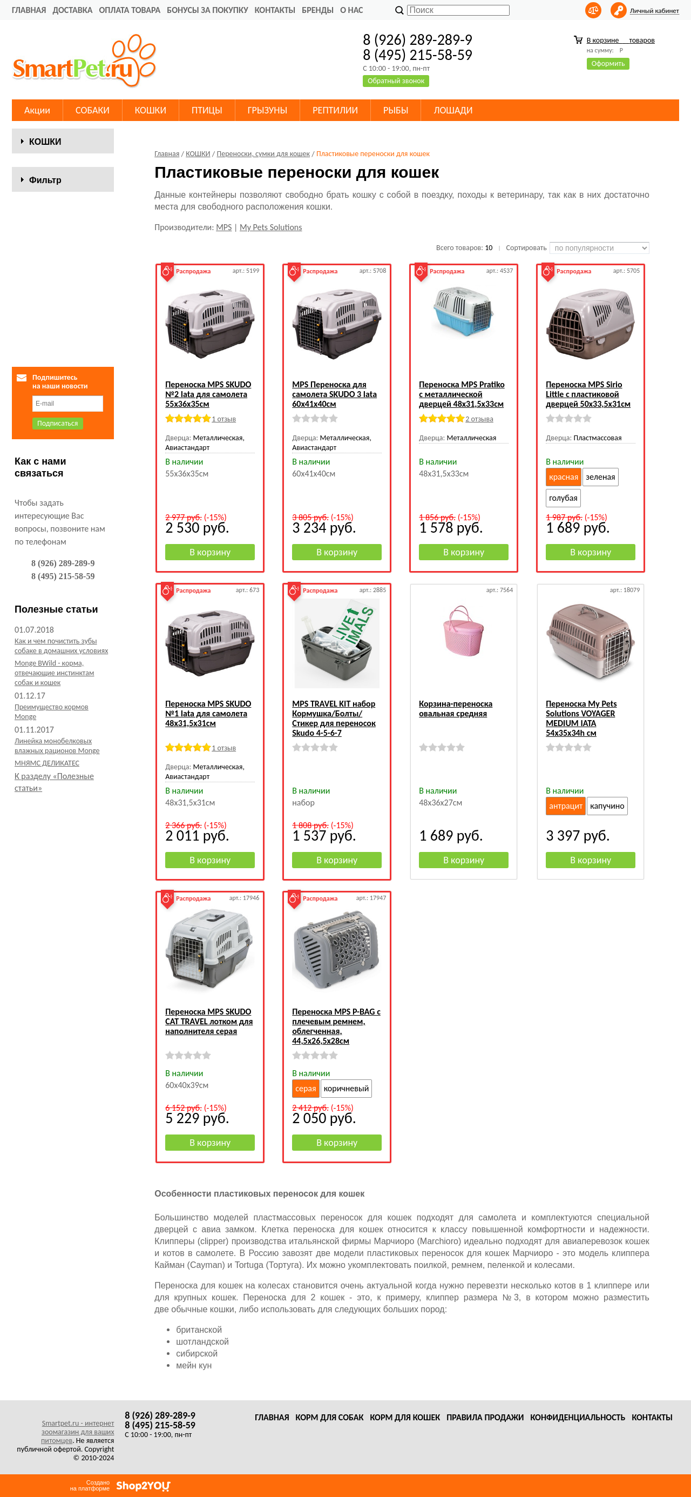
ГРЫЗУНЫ (268, 110)
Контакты (275, 10)
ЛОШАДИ (452, 110)
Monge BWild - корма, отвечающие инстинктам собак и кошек (54, 868)
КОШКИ (150, 110)
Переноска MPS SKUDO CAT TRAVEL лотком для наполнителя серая (209, 1021)
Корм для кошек (405, 1417)
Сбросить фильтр (63, 523)
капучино (607, 806)
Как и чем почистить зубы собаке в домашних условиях (61, 840)
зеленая (600, 477)
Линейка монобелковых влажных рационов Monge (57, 940)
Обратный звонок (396, 80)
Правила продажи (485, 1417)
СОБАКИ (93, 110)
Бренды (318, 10)
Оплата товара (129, 10)
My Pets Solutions (271, 227)
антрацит (565, 806)
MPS (224, 227)
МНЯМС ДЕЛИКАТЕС (47, 958)
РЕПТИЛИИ (335, 110)
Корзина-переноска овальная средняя (455, 709)
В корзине (621, 40)
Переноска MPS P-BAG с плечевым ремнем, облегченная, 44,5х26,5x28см (336, 1026)
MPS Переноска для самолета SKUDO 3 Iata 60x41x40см (334, 394)
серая (305, 1088)
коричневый (346, 1088)
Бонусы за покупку (207, 10)
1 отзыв (224, 419)
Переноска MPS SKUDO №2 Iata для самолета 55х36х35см (208, 394)
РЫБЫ (395, 110)
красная (563, 477)
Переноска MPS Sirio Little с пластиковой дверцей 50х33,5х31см (588, 394)
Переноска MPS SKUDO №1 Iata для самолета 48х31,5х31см (208, 713)
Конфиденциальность (577, 1417)
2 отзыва (479, 419)
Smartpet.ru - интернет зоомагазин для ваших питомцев (77, 1432)
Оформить (608, 63)
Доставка (72, 10)
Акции (37, 110)
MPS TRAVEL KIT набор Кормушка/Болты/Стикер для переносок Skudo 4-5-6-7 (334, 718)
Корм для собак (330, 1417)
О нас (351, 10)
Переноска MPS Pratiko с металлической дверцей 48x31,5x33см (462, 394)
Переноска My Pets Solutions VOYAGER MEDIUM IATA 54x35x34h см (581, 718)
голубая (563, 498)
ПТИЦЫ (207, 110)
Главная (29, 10)
